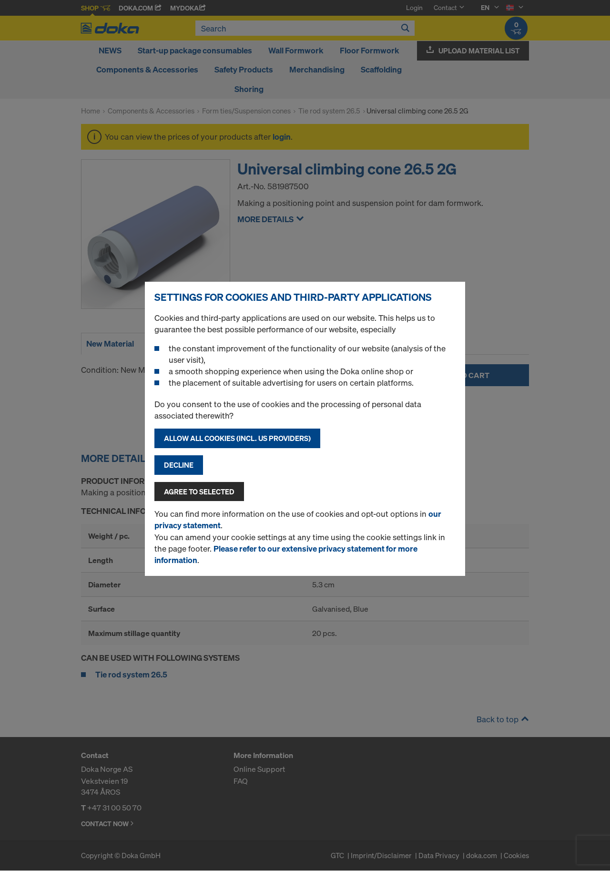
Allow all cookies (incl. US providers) (237, 438)
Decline (178, 465)
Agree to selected (199, 491)
